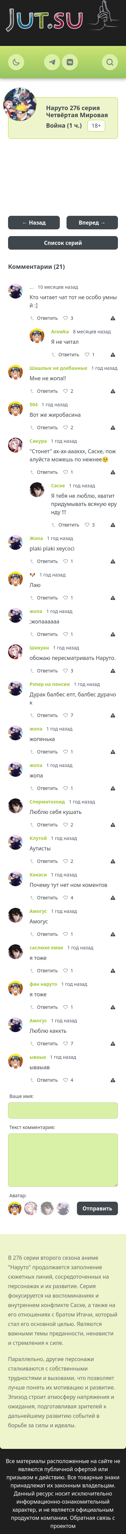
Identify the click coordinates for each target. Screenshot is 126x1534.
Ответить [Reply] (44, 318)
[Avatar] (15, 1208)
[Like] (68, 318)
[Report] (114, 318)
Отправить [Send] (97, 1208)
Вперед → (92, 222)
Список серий (63, 243)
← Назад (34, 222)
